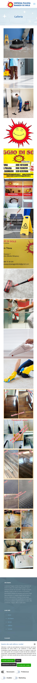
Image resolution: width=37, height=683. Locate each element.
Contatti (10, 629)
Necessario (10, 672)
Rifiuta (18, 660)
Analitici (9, 678)
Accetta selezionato (8, 660)
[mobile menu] (34, 4)
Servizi (10, 622)
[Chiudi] (34, 644)
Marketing (22, 678)
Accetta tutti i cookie (24, 665)
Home (9, 615)
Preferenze (25, 672)
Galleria (10, 625)
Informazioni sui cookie (8, 664)
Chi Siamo (11, 618)
